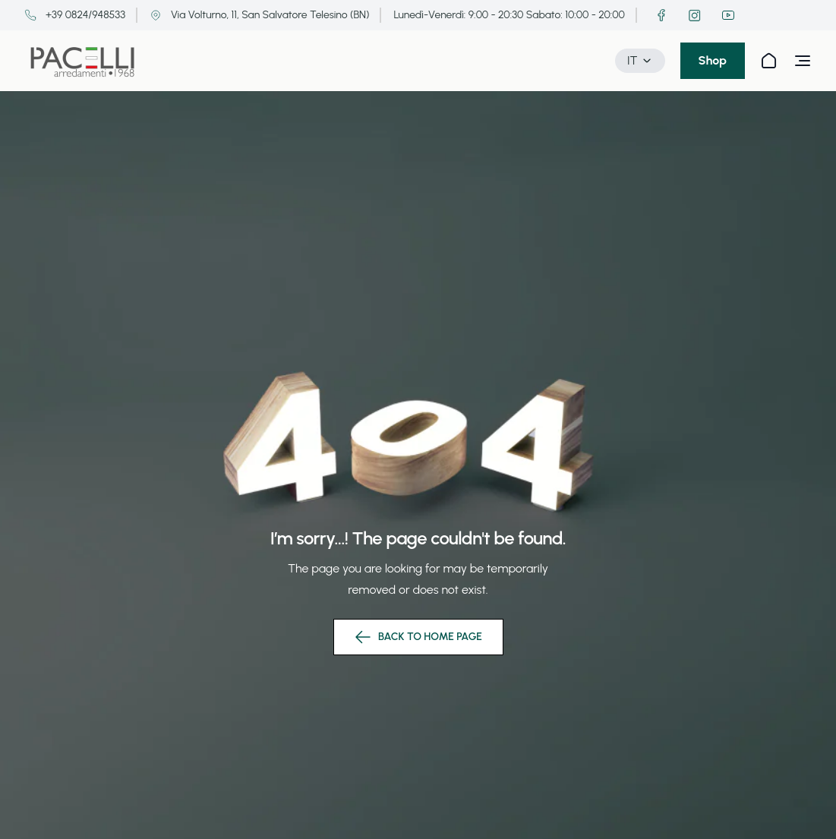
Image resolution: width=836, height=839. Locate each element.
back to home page (418, 637)
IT (640, 60)
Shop (713, 60)
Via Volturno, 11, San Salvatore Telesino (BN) (259, 14)
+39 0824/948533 (74, 14)
